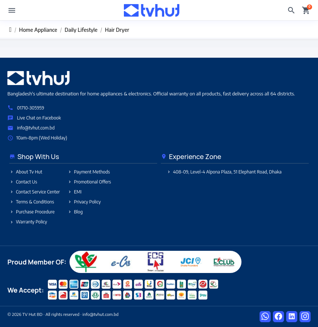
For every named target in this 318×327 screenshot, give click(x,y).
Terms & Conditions (31, 202)
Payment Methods (88, 172)
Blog (75, 212)
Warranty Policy (28, 222)
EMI (74, 192)
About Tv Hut (25, 172)
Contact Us (23, 182)
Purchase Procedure (32, 212)
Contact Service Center (34, 192)
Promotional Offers (89, 182)
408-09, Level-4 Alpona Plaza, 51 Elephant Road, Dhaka (223, 172)
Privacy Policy (84, 202)
